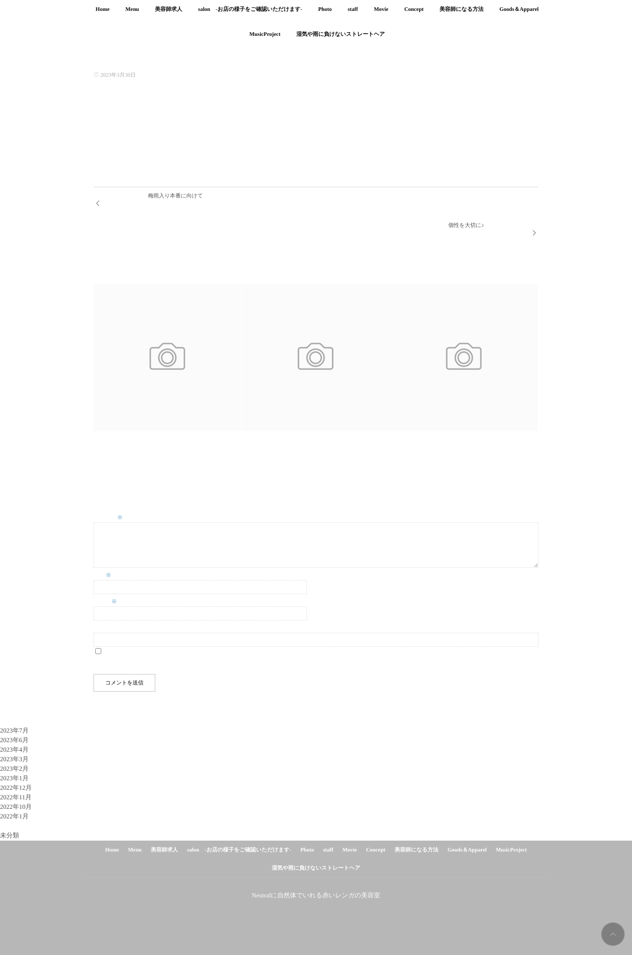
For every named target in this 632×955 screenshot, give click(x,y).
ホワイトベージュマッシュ (275, 427)
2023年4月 (14, 731)
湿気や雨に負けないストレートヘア (316, 849)
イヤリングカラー (116, 427)
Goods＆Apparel (518, 14)
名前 (102, 556)
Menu (132, 14)
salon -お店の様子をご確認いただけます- (250, 14)
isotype (330, 936)
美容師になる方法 (461, 14)
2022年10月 (16, 788)
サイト (102, 608)
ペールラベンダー (412, 427)
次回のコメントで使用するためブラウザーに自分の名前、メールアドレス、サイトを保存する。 (212, 645)
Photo (325, 14)
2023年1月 (14, 759)
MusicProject (511, 830)
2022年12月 (16, 769)
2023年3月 (14, 740)
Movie (381, 14)
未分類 (9, 816)
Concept (414, 14)
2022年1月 (14, 797)
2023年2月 (14, 750)
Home (103, 14)
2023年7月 (14, 712)
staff (353, 14)
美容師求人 (168, 14)
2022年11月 (15, 778)
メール (105, 582)
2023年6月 (14, 721)
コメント (108, 498)
